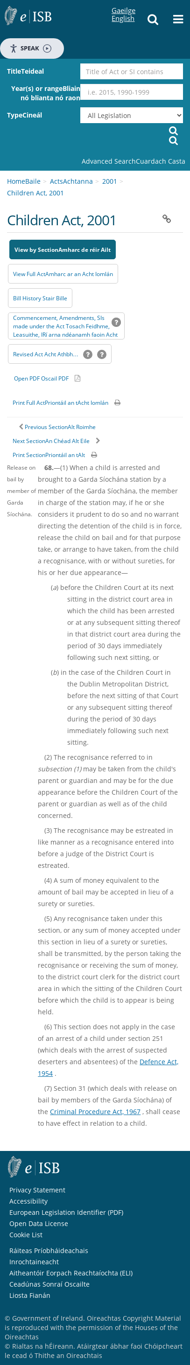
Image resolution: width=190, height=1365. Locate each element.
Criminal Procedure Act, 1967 (95, 1111)
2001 (109, 181)
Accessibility (28, 1201)
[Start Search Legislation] (173, 130)
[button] (153, 22)
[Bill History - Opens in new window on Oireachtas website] (40, 298)
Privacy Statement (37, 1189)
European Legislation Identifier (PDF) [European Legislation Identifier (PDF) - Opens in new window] (66, 1212)
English (123, 10)
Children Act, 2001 (35, 192)
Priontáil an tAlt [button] (65, 455)
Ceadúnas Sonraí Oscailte (49, 1284)
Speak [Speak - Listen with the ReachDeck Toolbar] (30, 48)
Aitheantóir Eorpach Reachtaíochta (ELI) (71, 1272)
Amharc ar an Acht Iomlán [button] (79, 274)
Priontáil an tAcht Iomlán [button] (76, 403)
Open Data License (38, 1223)
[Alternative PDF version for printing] (47, 378)
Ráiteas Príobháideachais (48, 1250)
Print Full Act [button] (29, 403)
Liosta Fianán (29, 1295)
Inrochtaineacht (34, 1261)
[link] (133, 161)
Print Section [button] (29, 455)
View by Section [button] (36, 250)
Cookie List (25, 1234)
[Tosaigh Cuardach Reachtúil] (173, 140)
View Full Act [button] (29, 274)
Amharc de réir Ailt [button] (84, 250)
